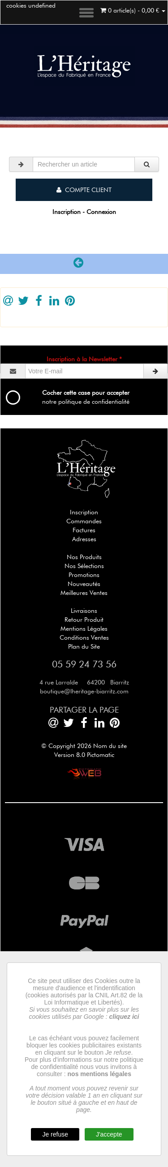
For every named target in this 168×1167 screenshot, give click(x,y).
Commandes (84, 521)
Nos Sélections (84, 565)
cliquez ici (124, 1016)
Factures (84, 530)
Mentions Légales (84, 628)
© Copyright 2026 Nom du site (84, 745)
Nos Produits (84, 556)
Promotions (84, 574)
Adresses (84, 539)
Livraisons (84, 610)
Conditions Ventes (84, 637)
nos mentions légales (99, 1073)
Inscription (84, 512)
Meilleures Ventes (84, 592)
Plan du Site (84, 646)
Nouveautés (84, 583)
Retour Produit (84, 619)
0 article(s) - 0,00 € (132, 10)
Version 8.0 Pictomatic (84, 754)
